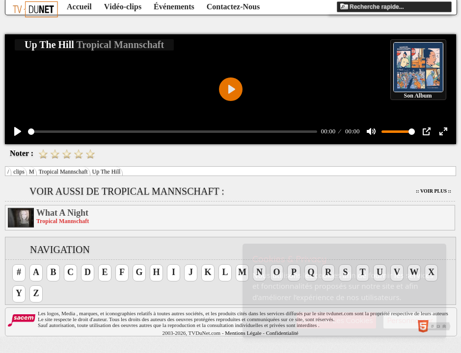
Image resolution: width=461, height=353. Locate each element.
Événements (174, 6)
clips (19, 171)
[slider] (172, 131)
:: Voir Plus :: (433, 191)
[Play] (18, 131)
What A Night (62, 213)
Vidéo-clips (122, 6)
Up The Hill (106, 171)
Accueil (79, 6)
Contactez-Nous (233, 6)
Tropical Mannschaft (63, 171)
